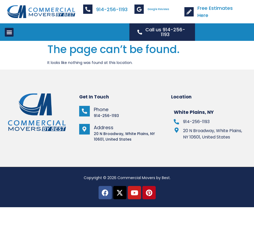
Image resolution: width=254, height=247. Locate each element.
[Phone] (84, 111)
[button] (9, 32)
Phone (101, 109)
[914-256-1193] (176, 121)
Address (103, 127)
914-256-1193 (112, 9)
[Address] (84, 129)
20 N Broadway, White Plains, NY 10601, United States (212, 134)
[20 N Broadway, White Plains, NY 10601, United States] (176, 130)
